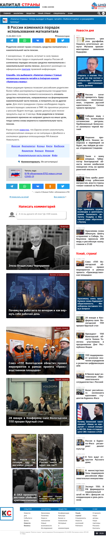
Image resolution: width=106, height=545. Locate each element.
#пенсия (49, 150)
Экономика (45, 513)
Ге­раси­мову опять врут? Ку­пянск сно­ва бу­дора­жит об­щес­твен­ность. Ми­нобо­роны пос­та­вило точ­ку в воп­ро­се (90, 303)
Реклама (96, 526)
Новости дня (85, 30)
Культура (65, 226)
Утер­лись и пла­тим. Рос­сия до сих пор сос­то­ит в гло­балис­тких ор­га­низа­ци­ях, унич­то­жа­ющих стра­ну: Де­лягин (90, 80)
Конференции (63, 513)
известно (24, 129)
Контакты (96, 528)
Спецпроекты (59, 13)
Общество (30, 13)
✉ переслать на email (19, 197)
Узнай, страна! (44, 13)
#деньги (39, 150)
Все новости (59, 197)
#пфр (54, 155)
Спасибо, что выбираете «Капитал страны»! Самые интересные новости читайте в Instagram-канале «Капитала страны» (34, 78)
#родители (27, 150)
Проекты (79, 509)
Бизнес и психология (59, 274)
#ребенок (59, 146)
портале (26, 69)
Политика (45, 515)
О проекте (97, 513)
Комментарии (63, 36)
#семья (41, 146)
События (28, 509)
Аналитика (18, 13)
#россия (15, 146)
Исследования (46, 528)
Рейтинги (79, 526)
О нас (70, 13)
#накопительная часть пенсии (34, 155)
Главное (7, 13)
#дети (49, 146)
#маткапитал (28, 146)
